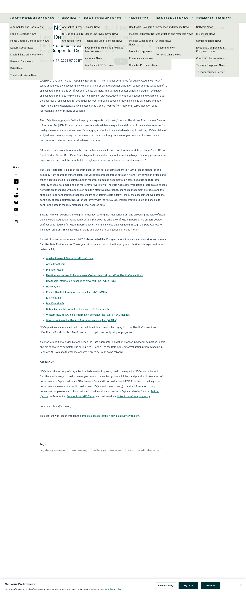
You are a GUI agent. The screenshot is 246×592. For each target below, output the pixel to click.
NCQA (101, 60)
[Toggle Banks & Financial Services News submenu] (124, 17)
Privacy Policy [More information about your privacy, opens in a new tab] (114, 590)
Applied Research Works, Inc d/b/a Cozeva (69, 258)
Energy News (69, 17)
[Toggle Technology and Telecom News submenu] (234, 17)
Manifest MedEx (55, 303)
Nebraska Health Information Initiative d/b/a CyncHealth (77, 309)
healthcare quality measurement (107, 450)
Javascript (208, 75)
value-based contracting (148, 450)
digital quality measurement (53, 450)
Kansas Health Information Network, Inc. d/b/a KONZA (76, 292)
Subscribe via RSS (212, 66)
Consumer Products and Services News (32, 17)
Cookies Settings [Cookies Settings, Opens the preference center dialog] (166, 586)
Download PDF (210, 61)
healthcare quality (79, 450)
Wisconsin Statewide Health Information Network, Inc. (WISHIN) (81, 320)
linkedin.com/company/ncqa (133, 396)
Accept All (210, 586)
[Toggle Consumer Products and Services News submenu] (57, 17)
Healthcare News (138, 17)
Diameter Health (55, 269)
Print (205, 56)
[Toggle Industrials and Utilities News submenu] (191, 17)
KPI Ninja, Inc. (54, 297)
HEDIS (130, 450)
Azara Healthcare (55, 264)
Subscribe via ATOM (213, 70)
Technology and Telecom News (213, 17)
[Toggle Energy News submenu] (80, 17)
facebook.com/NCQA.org (81, 396)
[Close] (241, 586)
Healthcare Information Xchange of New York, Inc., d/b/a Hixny (81, 280)
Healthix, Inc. (53, 286)
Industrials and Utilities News (172, 17)
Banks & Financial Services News (102, 17)
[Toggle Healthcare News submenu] (151, 17)
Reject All (188, 586)
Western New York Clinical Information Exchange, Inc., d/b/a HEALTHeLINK (87, 314)
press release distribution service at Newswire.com (110, 415)
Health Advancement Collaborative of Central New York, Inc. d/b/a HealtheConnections (94, 275)
